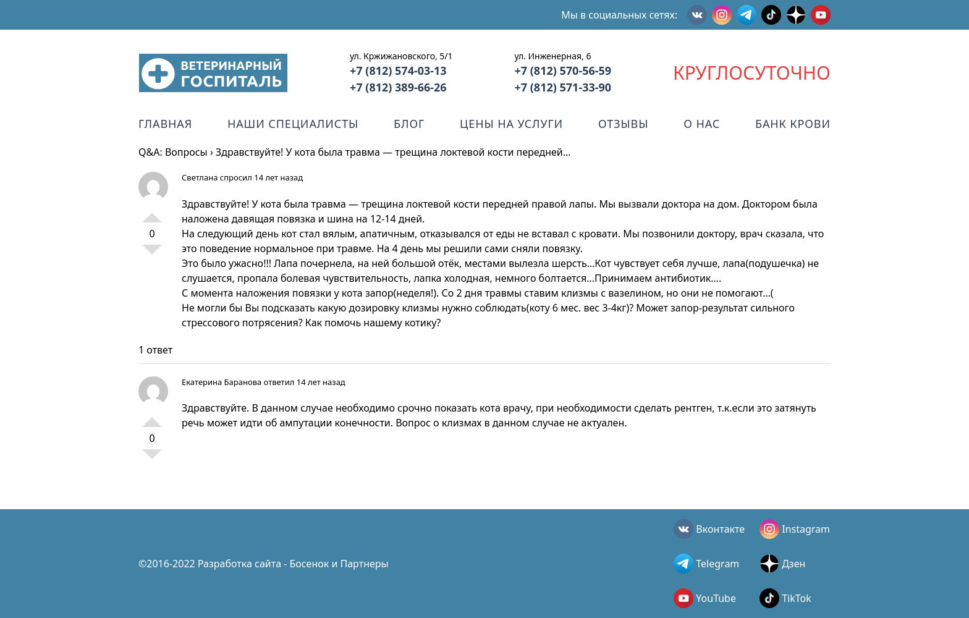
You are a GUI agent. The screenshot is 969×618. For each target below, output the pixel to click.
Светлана (200, 177)
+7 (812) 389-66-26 (398, 87)
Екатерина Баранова (221, 381)
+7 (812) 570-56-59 (562, 70)
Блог (409, 123)
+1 (152, 212)
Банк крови (793, 123)
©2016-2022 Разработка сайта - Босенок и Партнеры (263, 563)
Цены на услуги (511, 123)
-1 (152, 255)
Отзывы (623, 123)
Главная (165, 123)
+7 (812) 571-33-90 (562, 87)
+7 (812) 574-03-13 (398, 70)
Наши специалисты (292, 123)
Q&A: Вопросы (173, 152)
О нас (701, 123)
